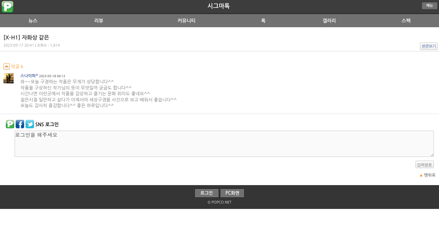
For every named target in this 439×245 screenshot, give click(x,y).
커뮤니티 (187, 20)
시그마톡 (218, 6)
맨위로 (430, 175)
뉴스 (33, 20)
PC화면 (232, 193)
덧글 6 (13, 66)
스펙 (406, 20)
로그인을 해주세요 (224, 144)
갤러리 (329, 20)
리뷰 (98, 20)
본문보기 (429, 46)
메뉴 (429, 5)
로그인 (206, 193)
